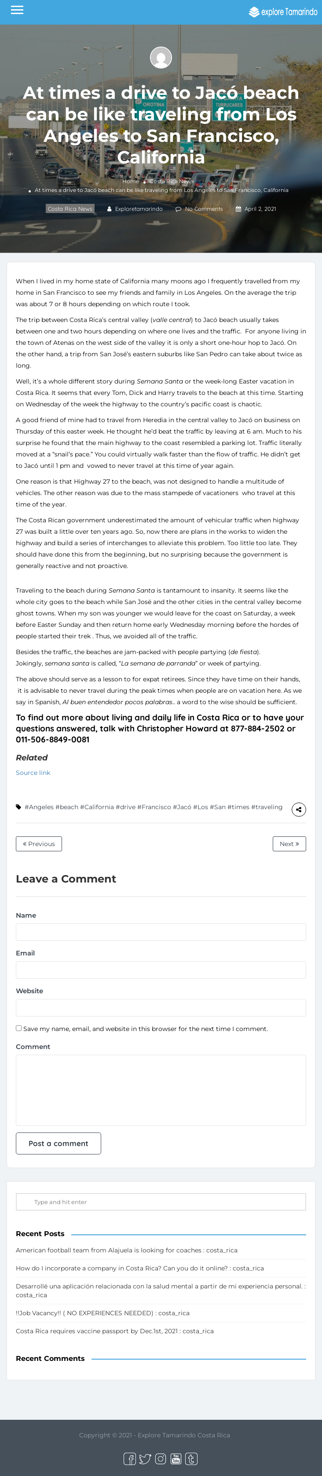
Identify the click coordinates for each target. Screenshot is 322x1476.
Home (130, 181)
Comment (33, 1046)
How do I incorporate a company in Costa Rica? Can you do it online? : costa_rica (140, 1268)
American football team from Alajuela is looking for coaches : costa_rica (127, 1250)
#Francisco (154, 807)
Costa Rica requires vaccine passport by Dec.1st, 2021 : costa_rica (115, 1331)
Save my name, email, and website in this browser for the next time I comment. (145, 1029)
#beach (66, 807)
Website (29, 991)
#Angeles (39, 807)
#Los (200, 807)
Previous (39, 844)
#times (238, 807)
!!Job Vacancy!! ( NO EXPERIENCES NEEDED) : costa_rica (103, 1313)
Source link (33, 773)
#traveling (267, 807)
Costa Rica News (172, 181)
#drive (125, 807)
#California (97, 807)
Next (289, 844)
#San (218, 807)
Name (26, 915)
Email (25, 953)
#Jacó (182, 807)
